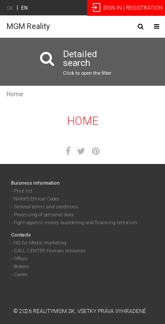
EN (24, 8)
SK (10, 8)
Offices (21, 259)
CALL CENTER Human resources (50, 251)
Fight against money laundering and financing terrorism (75, 223)
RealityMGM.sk (54, 311)
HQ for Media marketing (40, 243)
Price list (23, 191)
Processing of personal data (43, 215)
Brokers (21, 266)
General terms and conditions (46, 207)
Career (21, 274)
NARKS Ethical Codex (36, 199)
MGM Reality (28, 26)
